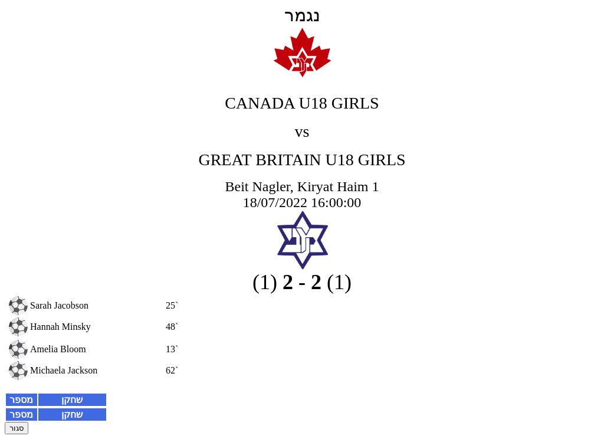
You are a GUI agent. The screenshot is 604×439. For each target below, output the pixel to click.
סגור (16, 428)
